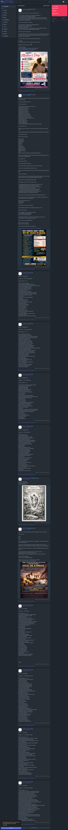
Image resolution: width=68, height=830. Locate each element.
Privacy (60, 20)
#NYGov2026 (30, 50)
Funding (4, 22)
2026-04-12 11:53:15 (25, 427)
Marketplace (5, 19)
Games (4, 33)
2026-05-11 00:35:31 (25, 10)
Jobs (4, 26)
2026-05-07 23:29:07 (25, 95)
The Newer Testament (27, 272)
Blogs (4, 17)
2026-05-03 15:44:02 (25, 324)
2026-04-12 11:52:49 (25, 479)
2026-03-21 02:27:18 (25, 729)
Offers (4, 24)
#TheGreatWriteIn (37, 228)
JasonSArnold (25, 9)
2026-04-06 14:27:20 (25, 529)
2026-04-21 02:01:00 (25, 375)
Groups (4, 12)
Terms (57, 20)
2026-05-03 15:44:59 (25, 273)
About (53, 20)
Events (4, 15)
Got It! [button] (11, 828)
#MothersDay (21, 50)
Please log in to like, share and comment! (26, 91)
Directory (53, 21)
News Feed (5, 6)
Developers (5, 36)
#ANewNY (26, 50)
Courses (4, 29)
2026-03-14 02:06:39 (25, 782)
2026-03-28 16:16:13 (25, 670)
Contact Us (65, 20)
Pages (4, 10)
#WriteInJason (25, 228)
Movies (4, 31)
